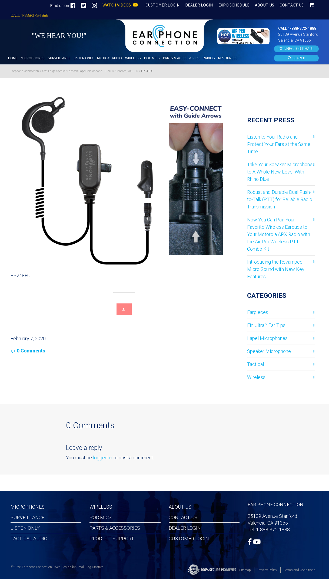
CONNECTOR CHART (296, 49)
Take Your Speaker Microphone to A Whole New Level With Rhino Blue (280, 172)
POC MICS (100, 517)
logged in (102, 457)
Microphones (28, 507)
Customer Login (189, 538)
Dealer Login (185, 528)
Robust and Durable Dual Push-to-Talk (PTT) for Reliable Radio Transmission (279, 199)
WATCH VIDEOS (120, 5)
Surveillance (27, 517)
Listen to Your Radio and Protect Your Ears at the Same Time (278, 144)
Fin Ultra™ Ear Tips (266, 325)
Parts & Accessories (114, 528)
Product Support (111, 538)
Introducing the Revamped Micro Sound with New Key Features (275, 269)
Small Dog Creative (90, 567)
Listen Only (25, 528)
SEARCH (296, 58)
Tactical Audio (29, 538)
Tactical (255, 364)
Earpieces (257, 312)
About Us (180, 507)
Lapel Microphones (267, 338)
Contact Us (183, 517)
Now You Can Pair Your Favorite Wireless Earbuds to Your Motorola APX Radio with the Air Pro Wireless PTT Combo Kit (278, 234)
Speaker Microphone (269, 351)
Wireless (256, 377)
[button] (244, 35)
